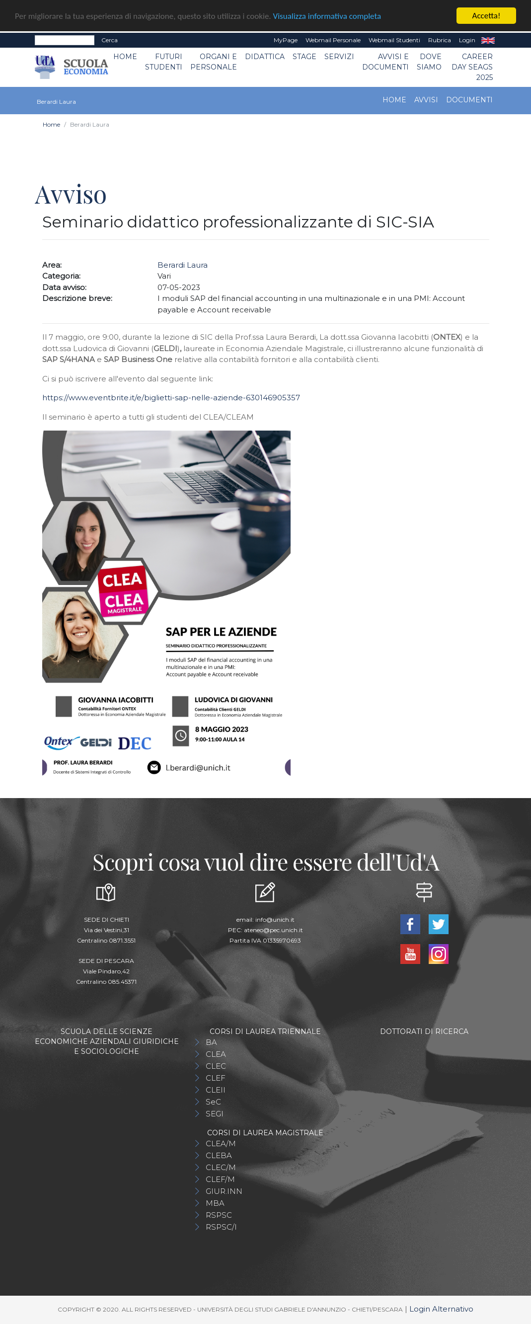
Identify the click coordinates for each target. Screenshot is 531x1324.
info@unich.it (275, 919)
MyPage (286, 40)
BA (211, 1042)
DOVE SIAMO (429, 62)
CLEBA (219, 1155)
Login (467, 40)
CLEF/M (220, 1179)
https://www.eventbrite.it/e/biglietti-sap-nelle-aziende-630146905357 (171, 397)
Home (125, 56)
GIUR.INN (224, 1191)
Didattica (265, 56)
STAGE (304, 56)
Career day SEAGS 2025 (472, 67)
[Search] (64, 40)
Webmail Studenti (394, 40)
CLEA (216, 1054)
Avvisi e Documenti (385, 62)
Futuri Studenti (163, 62)
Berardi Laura (182, 265)
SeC (213, 1101)
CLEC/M (221, 1167)
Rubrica (439, 40)
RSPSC (219, 1215)
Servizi (339, 56)
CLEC (216, 1066)
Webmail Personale (333, 40)
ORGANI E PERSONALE (213, 62)
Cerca (109, 40)
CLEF (216, 1078)
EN (488, 40)
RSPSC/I (221, 1227)
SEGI (215, 1113)
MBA (215, 1203)
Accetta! (486, 15)
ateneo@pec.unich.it (273, 930)
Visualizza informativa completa (327, 16)
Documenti (469, 99)
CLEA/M (221, 1143)
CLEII (216, 1090)
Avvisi (426, 99)
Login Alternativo (441, 1309)
